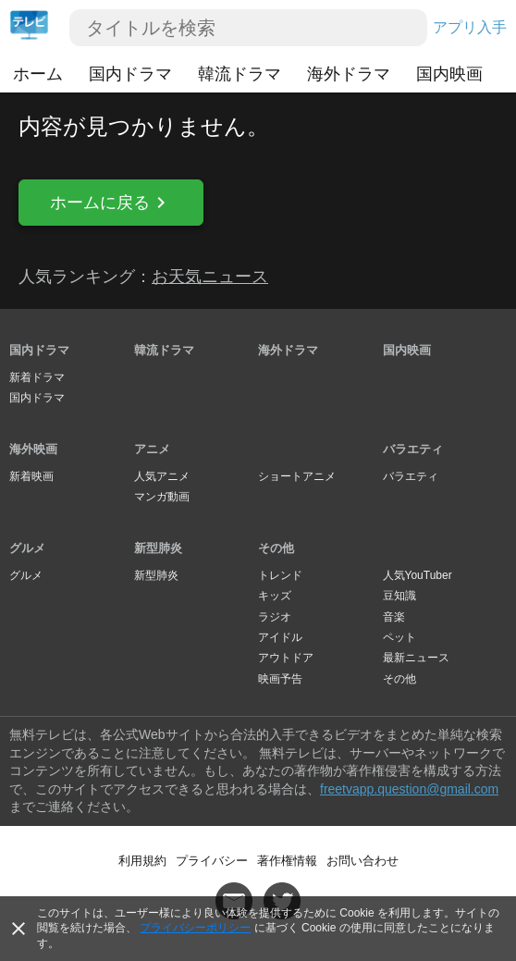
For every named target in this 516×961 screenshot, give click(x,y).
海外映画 (33, 449)
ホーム (38, 74)
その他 (276, 548)
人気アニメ (162, 476)
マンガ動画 (162, 496)
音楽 (394, 616)
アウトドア (285, 657)
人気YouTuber (417, 575)
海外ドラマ (348, 74)
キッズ (274, 595)
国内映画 (449, 74)
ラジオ (274, 616)
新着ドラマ (37, 377)
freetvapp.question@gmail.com (409, 789)
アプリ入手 (470, 27)
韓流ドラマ (239, 74)
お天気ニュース (210, 276)
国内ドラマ (130, 74)
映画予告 (280, 678)
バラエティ (413, 449)
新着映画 (31, 476)
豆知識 (399, 595)
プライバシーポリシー (195, 927)
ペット (399, 637)
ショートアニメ (297, 476)
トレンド (280, 575)
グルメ (27, 548)
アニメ (152, 449)
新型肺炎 (158, 548)
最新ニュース (416, 657)
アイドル (280, 637)
